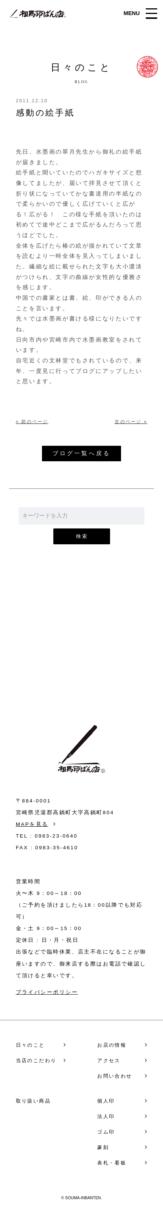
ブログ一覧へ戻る (81, 453)
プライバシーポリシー (47, 992)
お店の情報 (111, 1045)
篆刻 (103, 1147)
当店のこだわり (36, 1060)
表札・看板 (111, 1163)
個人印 (106, 1101)
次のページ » (131, 421)
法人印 (106, 1116)
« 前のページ (32, 421)
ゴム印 (106, 1132)
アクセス (109, 1060)
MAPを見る (32, 824)
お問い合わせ (81, 652)
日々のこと (30, 1045)
